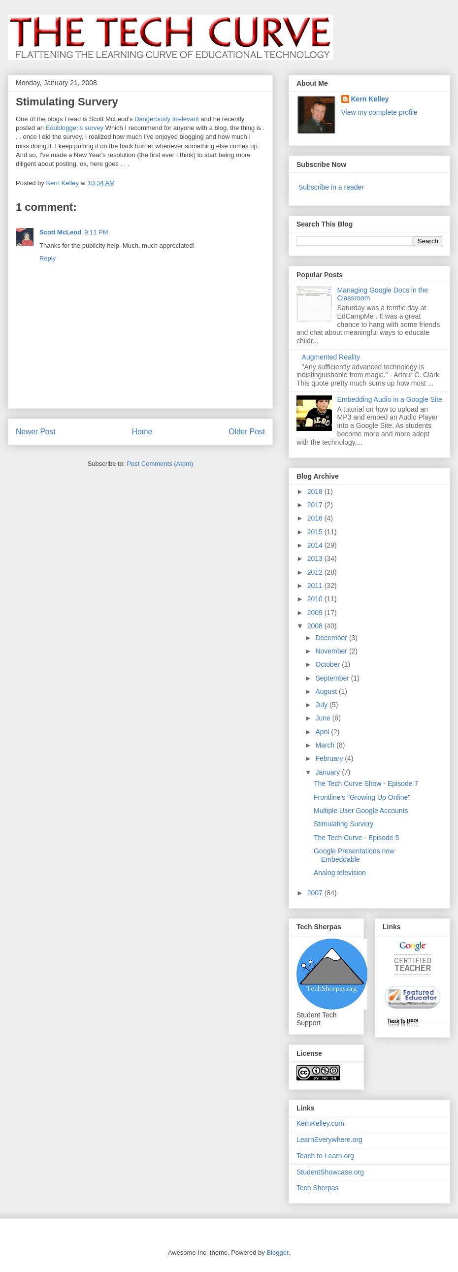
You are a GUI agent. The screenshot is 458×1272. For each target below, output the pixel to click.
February (330, 758)
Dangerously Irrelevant (166, 119)
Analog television (340, 873)
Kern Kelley (370, 99)
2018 (316, 491)
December (332, 638)
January (328, 772)
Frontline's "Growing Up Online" (362, 797)
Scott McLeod (60, 232)
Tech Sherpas (317, 1188)
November (332, 651)
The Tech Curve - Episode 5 (356, 838)
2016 (316, 518)
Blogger (277, 1252)
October (328, 664)
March (325, 745)
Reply (47, 258)
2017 (316, 505)
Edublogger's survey (74, 127)
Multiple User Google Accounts (361, 811)
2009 (316, 613)
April (323, 732)
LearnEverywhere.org (329, 1139)
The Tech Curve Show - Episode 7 (366, 783)
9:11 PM (96, 232)
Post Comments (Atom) (160, 463)
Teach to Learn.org (325, 1156)
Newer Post (36, 431)
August (326, 691)
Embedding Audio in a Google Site (389, 399)
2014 (316, 545)
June (323, 718)
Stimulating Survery (343, 824)
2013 (316, 558)
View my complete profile (379, 112)
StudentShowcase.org (330, 1172)
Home (142, 431)
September (333, 678)
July (322, 705)
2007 (316, 893)
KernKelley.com (320, 1123)
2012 (316, 572)
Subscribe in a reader (331, 187)
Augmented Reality (331, 357)
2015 (316, 532)
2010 (316, 599)
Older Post (247, 431)
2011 (316, 585)
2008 (316, 626)
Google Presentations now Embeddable (354, 855)
